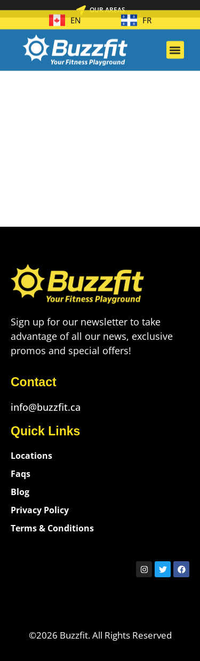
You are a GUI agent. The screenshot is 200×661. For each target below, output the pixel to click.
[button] (175, 45)
